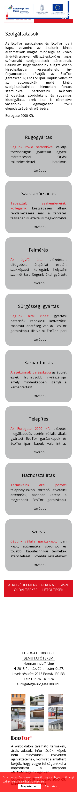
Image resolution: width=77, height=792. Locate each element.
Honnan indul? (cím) (38, 663)
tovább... (40, 170)
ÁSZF (65, 585)
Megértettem (29, 786)
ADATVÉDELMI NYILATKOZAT (32, 585)
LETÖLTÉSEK (52, 589)
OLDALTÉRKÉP (26, 589)
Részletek (51, 786)
